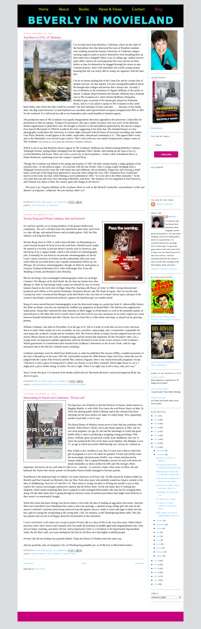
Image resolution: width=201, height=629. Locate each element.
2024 (156, 423)
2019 (156, 443)
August (159, 528)
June (158, 536)
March (159, 548)
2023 (156, 427)
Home (84, 563)
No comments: (60, 202)
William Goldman (77, 384)
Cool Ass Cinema (158, 377)
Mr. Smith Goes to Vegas (165, 499)
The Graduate (38, 205)
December (160, 450)
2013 (156, 576)
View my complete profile (164, 269)
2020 (156, 439)
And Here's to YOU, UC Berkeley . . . (44, 37)
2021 (156, 435)
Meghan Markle (39, 554)
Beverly (172, 217)
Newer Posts (28, 563)
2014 (156, 572)
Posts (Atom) (39, 569)
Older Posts (139, 563)
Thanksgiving (69, 554)
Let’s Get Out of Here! (160, 389)
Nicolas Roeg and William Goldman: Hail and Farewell (54, 218)
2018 (156, 447)
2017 (156, 560)
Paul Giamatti (54, 554)
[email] (166, 145)
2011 (156, 584)
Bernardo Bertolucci (42, 384)
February (160, 552)
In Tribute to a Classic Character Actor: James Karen (166, 506)
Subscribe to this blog (163, 204)
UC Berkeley (52, 205)
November (160, 454)
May (158, 540)
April (158, 544)
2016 (156, 564)
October (159, 520)
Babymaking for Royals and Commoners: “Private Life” (54, 397)
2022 (156, 431)
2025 (156, 420)
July (158, 532)
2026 (156, 416)
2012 (156, 580)
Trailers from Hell (158, 398)
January (159, 556)
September (160, 524)
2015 (156, 568)
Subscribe (166, 154)
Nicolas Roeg (61, 384)
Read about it (156, 128)
